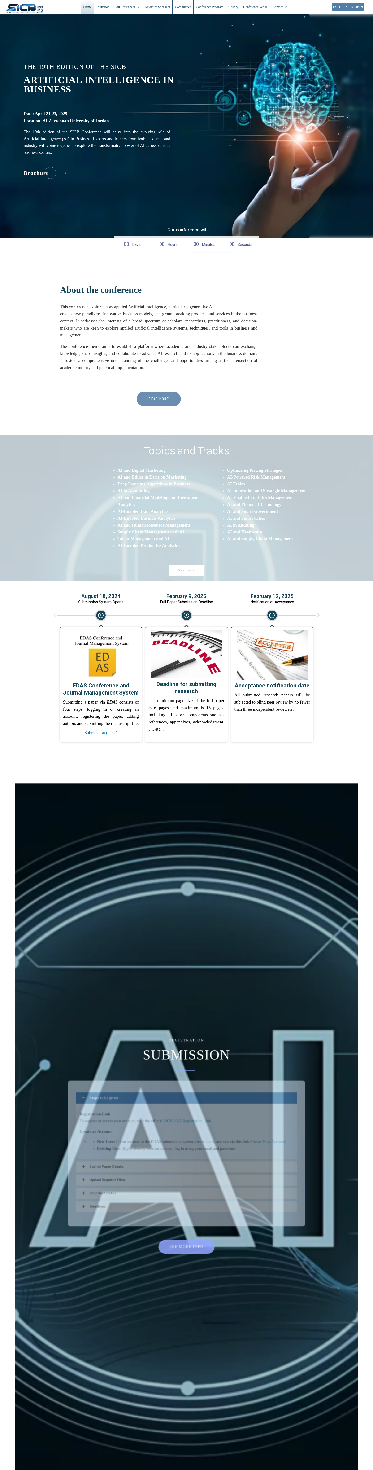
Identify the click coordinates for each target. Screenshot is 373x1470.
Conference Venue (255, 7)
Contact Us (280, 7)
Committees (183, 7)
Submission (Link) (100, 42)
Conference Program (209, 7)
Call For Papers (127, 7)
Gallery (233, 7)
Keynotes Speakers (157, 7)
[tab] (347, 114)
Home (87, 7)
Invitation (103, 7)
